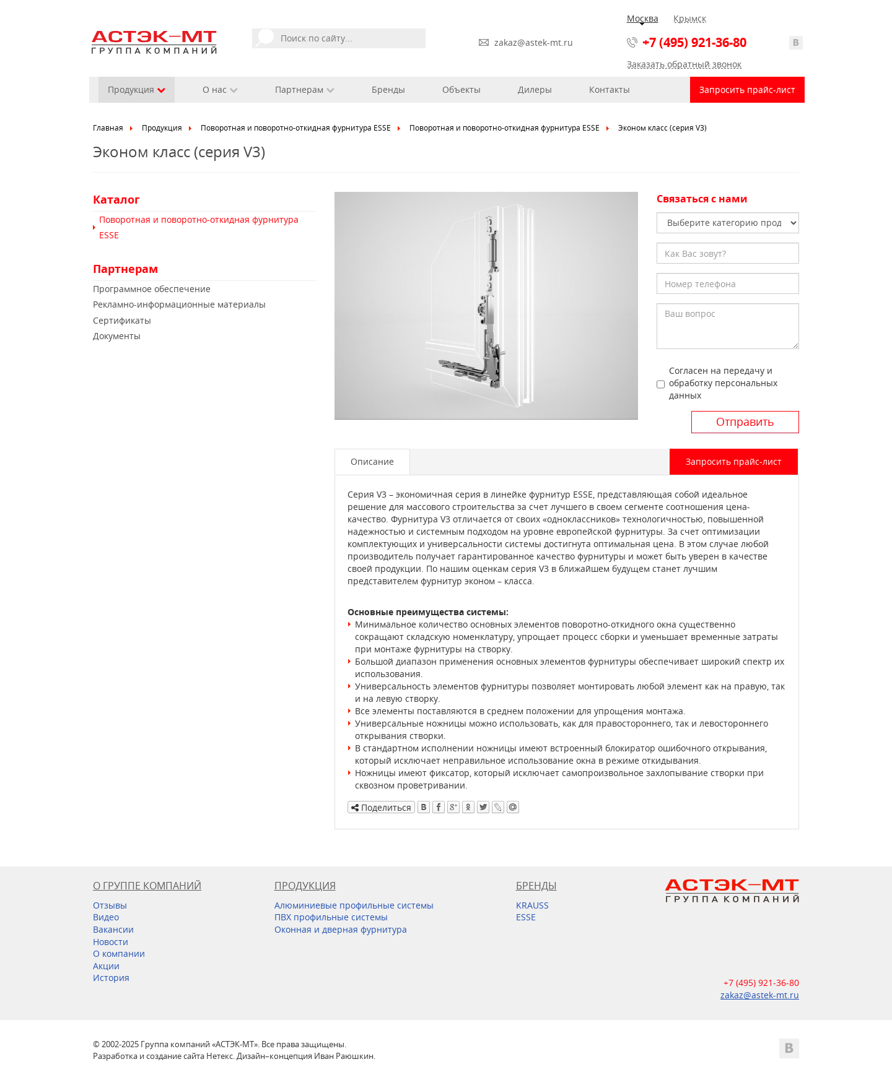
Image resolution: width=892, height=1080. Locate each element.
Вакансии (113, 929)
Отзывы (110, 905)
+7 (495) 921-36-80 (694, 42)
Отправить (745, 421)
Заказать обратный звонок (684, 64)
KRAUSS (532, 905)
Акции (106, 966)
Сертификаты (122, 320)
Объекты (461, 89)
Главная (108, 128)
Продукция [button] (136, 89)
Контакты (609, 89)
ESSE (526, 917)
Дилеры (535, 89)
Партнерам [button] (304, 89)
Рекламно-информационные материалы (179, 304)
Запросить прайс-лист (747, 89)
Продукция (162, 128)
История (111, 977)
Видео (106, 917)
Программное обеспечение (152, 289)
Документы (117, 336)
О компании (119, 953)
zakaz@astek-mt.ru (533, 42)
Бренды (388, 89)
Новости (110, 942)
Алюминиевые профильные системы (354, 905)
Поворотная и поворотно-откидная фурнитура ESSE (296, 128)
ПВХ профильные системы (331, 917)
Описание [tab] (372, 461)
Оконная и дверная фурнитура (340, 929)
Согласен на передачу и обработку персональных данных (723, 383)
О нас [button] (220, 89)
